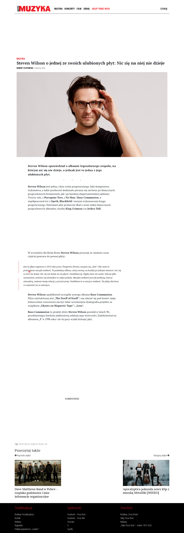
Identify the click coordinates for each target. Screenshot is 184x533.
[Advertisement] (92, 35)
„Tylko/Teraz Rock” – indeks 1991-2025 (136, 525)
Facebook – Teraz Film (76, 518)
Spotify (70, 529)
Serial (86, 8)
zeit (45, 444)
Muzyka (58, 8)
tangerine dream (37, 444)
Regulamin (19, 525)
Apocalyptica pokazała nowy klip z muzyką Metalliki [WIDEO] (146, 491)
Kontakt (17, 518)
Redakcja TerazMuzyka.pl (24, 514)
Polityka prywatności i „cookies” (27, 529)
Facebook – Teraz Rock (76, 514)
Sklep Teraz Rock (101, 8)
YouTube (70, 521)
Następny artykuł (161, 455)
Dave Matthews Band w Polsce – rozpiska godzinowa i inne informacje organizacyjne (36, 492)
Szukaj (163, 8)
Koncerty (70, 8)
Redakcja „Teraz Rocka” (129, 514)
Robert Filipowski (25, 68)
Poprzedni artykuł (22, 455)
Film (79, 8)
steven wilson (24, 444)
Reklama (18, 521)
